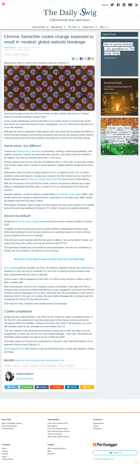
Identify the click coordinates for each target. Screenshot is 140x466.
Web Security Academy (56, 448)
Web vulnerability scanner (12, 423)
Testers (96, 426)
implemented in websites (28, 151)
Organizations (98, 423)
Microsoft (20, 349)
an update (11, 268)
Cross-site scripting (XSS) (57, 423)
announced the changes (27, 221)
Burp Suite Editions (9, 426)
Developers (97, 429)
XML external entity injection (58, 431)
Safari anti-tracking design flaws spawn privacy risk (39, 360)
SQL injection (52, 426)
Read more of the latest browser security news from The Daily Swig (49, 259)
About (4, 448)
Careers (5, 451)
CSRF (58, 179)
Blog (49, 451)
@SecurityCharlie (24, 379)
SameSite (62, 124)
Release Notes (8, 429)
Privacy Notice (7, 459)
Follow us (115, 452)
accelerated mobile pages (68, 194)
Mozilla (7, 349)
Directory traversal (54, 434)
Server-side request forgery (58, 437)
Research (51, 454)
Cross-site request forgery (57, 429)
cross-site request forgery (41, 179)
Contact (5, 454)
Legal (4, 456)
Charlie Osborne (10, 48)
